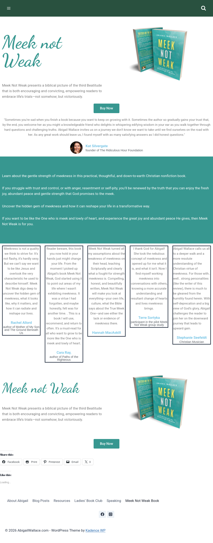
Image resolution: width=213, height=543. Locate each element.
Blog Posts (41, 501)
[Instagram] (110, 514)
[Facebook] (102, 514)
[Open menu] (9, 8)
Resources (62, 501)
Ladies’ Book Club (88, 501)
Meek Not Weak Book (142, 501)
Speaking (114, 501)
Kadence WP (95, 530)
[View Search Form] (203, 8)
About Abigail (17, 501)
